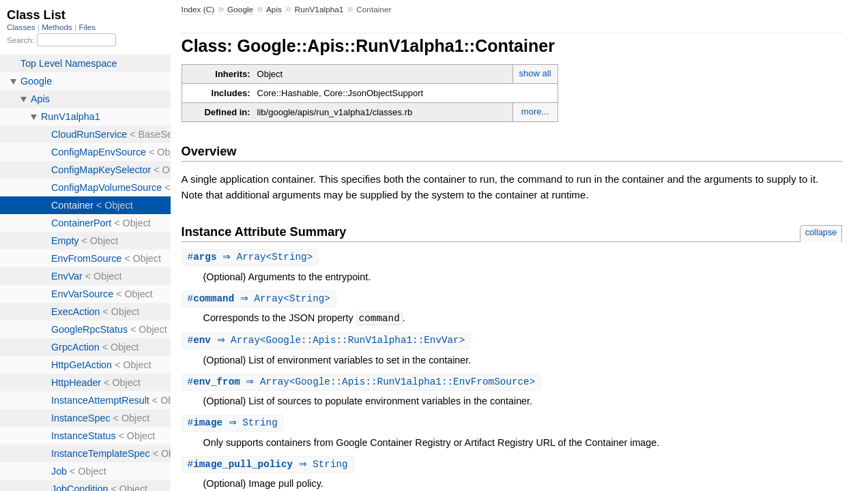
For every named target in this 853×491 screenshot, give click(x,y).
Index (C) (198, 9)
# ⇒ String (234, 425)
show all (535, 73)
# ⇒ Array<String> (252, 257)
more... (535, 111)
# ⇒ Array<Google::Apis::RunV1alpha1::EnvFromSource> (363, 384)
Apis (274, 9)
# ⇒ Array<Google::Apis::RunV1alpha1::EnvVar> (328, 342)
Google (240, 9)
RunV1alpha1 (319, 9)
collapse (821, 232)
